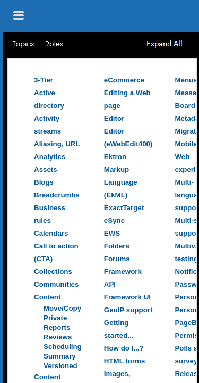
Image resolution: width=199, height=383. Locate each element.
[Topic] (102, 221)
